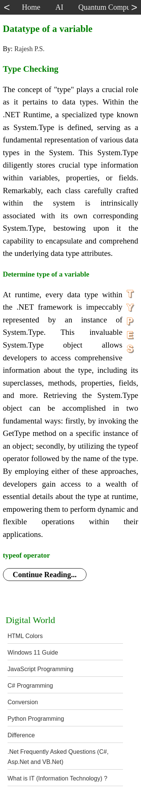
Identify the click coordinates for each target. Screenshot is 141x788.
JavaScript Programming (40, 669)
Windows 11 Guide (33, 652)
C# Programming (30, 685)
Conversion (23, 702)
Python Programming (36, 718)
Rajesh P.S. (29, 49)
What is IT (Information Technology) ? (57, 778)
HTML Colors (25, 636)
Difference (21, 735)
